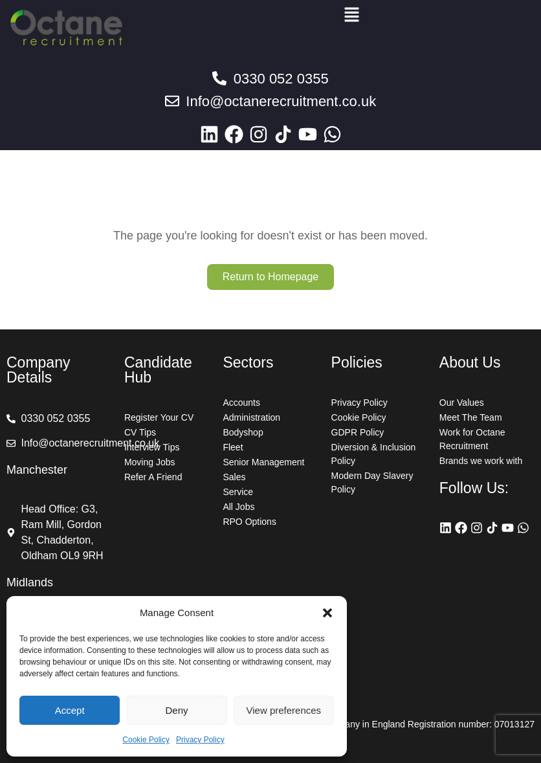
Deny (176, 710)
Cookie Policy (146, 739)
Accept (70, 710)
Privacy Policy (200, 739)
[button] (327, 612)
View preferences (284, 710)
